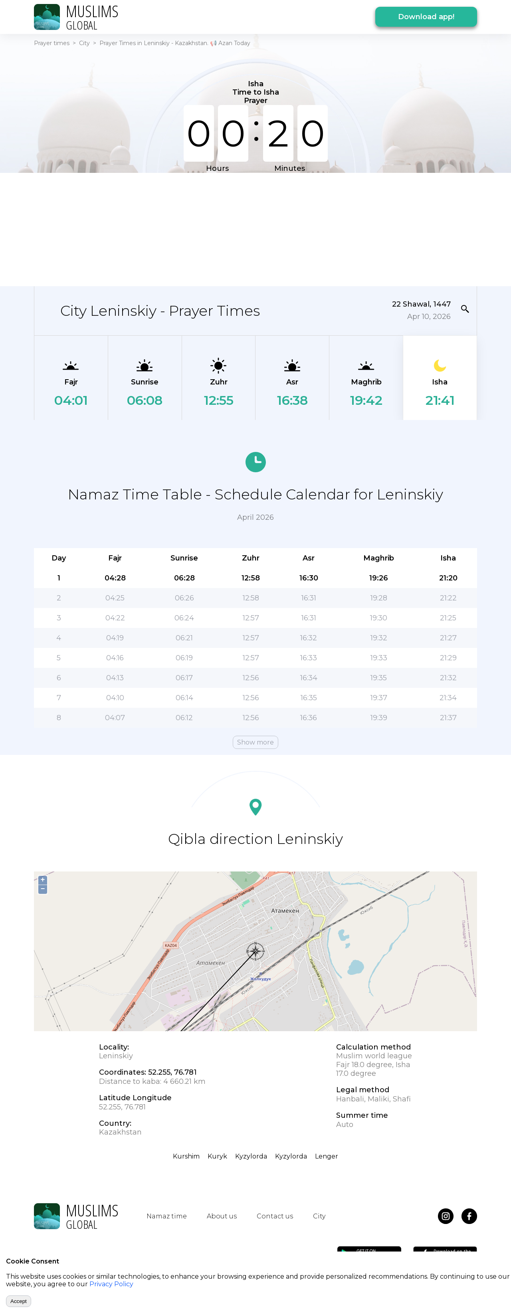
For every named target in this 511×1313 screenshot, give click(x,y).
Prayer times (51, 43)
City (84, 43)
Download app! (426, 16)
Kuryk (217, 1156)
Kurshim (186, 1156)
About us (222, 1216)
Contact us (275, 1216)
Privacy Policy (111, 1284)
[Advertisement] (255, 229)
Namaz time (167, 1216)
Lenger (326, 1156)
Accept (18, 1301)
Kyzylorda (251, 1156)
